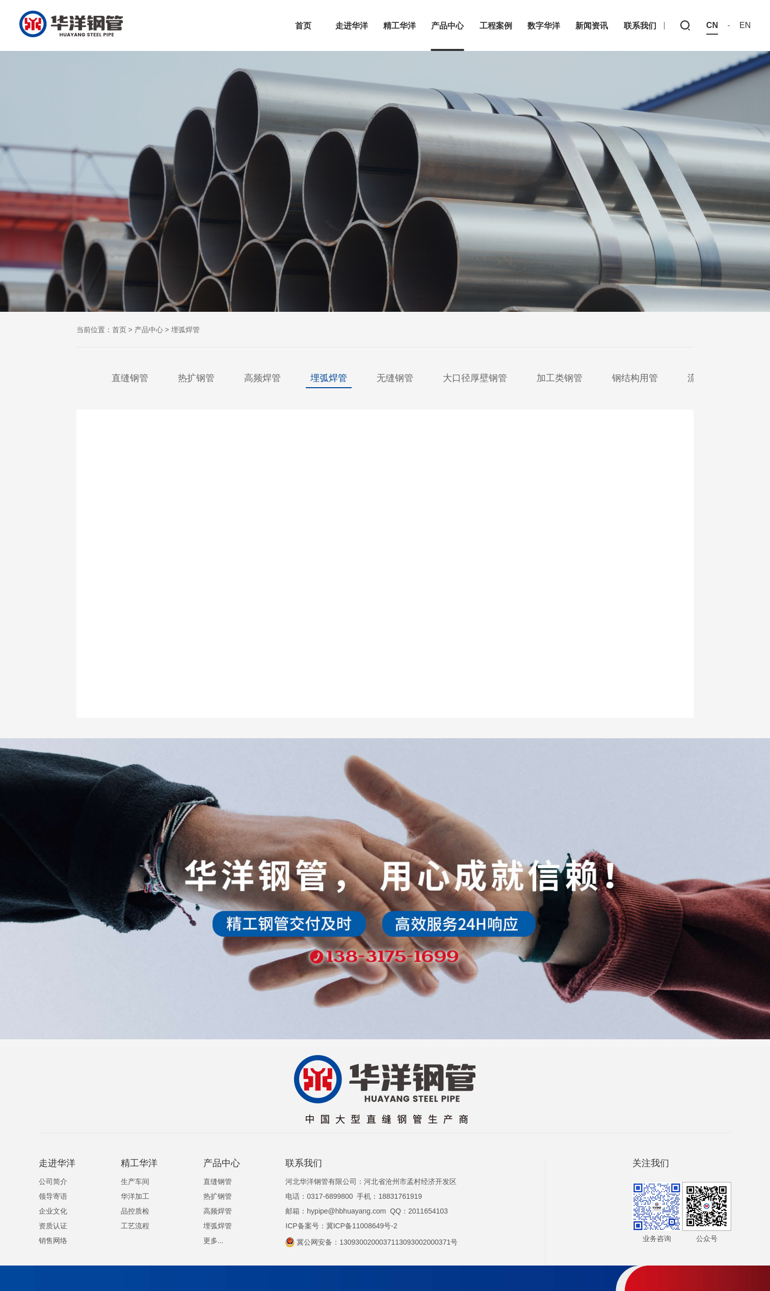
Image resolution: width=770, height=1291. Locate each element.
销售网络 (53, 1240)
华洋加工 (135, 1196)
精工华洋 (139, 1163)
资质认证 (53, 1226)
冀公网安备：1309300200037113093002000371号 (371, 1242)
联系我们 (303, 1163)
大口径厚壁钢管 (475, 378)
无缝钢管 (395, 378)
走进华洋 (57, 1163)
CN (712, 25)
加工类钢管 (559, 378)
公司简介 (53, 1181)
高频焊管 (262, 378)
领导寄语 (53, 1196)
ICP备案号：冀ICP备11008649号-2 (341, 1225)
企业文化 (53, 1211)
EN (745, 25)
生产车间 (135, 1181)
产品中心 (149, 330)
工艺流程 (135, 1226)
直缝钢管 (130, 378)
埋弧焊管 (328, 378)
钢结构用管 (635, 378)
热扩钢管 (196, 378)
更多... (213, 1240)
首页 (119, 330)
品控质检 (135, 1211)
